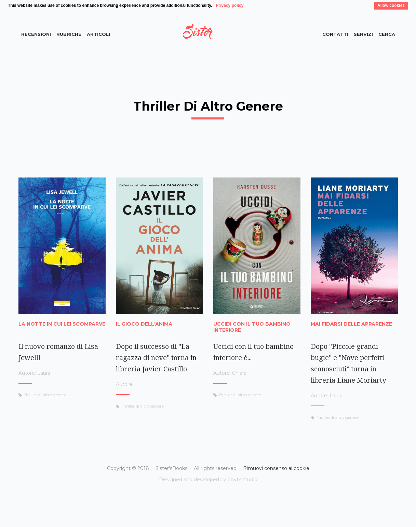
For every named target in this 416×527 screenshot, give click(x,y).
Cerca (386, 34)
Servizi (363, 34)
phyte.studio (242, 479)
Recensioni (36, 34)
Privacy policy (230, 5)
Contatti (335, 34)
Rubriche (68, 34)
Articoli (98, 34)
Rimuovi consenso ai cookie (276, 468)
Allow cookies (391, 5)
